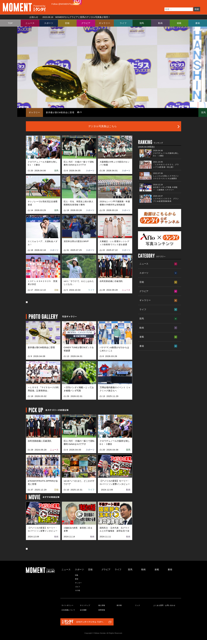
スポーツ (48, 23)
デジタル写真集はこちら (102, 126)
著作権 (119, 605)
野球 (76, 579)
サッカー (78, 583)
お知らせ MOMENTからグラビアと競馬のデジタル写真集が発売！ (68, 17)
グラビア (85, 23)
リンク (137, 605)
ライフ (123, 23)
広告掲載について (68, 610)
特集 (76, 575)
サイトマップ (85, 605)
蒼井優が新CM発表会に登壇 (60, 112)
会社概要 (83, 610)
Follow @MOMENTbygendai (65, 4)
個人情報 (101, 605)
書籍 (197, 23)
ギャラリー (104, 23)
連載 (179, 23)
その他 (77, 590)
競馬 (142, 23)
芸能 (67, 23)
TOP (10, 23)
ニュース (29, 23)
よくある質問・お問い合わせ (164, 605)
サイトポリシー (67, 605)
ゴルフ (77, 587)
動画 (160, 23)
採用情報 (101, 610)
